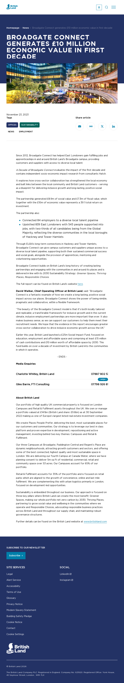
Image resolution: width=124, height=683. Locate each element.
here (80, 284)
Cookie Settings (15, 634)
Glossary (11, 598)
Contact (10, 628)
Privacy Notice (14, 604)
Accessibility (13, 586)
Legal (9, 574)
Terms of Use (13, 592)
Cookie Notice (14, 622)
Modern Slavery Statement (21, 610)
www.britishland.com (95, 521)
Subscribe (14, 555)
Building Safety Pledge (19, 616)
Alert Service (13, 580)
